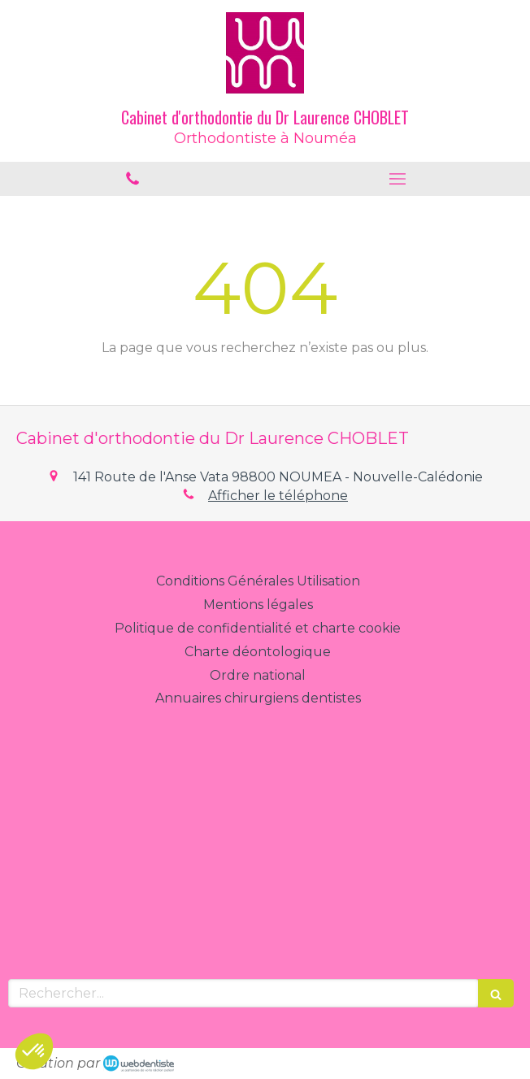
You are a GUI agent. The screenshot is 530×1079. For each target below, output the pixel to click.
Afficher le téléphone (278, 495)
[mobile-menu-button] (397, 179)
